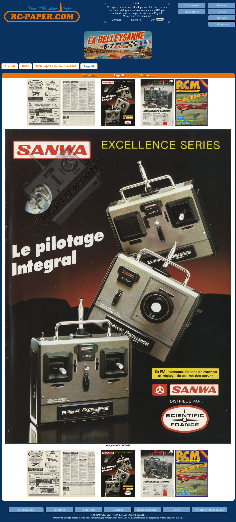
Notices (222, 17)
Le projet (59, 509)
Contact (118, 509)
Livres (222, 11)
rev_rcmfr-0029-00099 (118, 444)
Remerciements (147, 509)
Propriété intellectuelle (209, 509)
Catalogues (221, 24)
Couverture (90, 75)
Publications (26, 509)
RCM (25, 66)
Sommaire (147, 75)
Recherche (192, 11)
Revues (222, 5)
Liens (176, 509)
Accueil (9, 66)
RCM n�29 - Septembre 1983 (56, 66)
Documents (191, 5)
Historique (88, 509)
